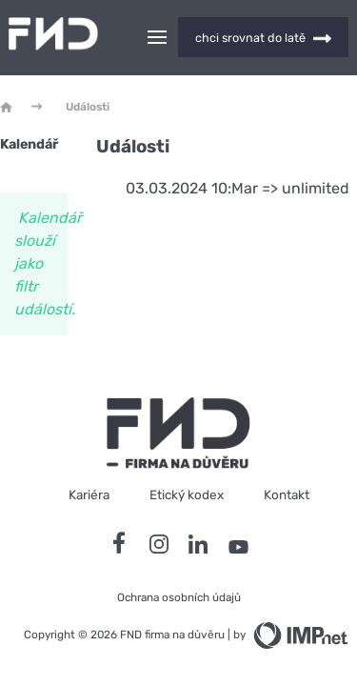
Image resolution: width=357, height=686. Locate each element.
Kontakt (286, 494)
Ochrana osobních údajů (179, 597)
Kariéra (89, 494)
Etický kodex (186, 494)
